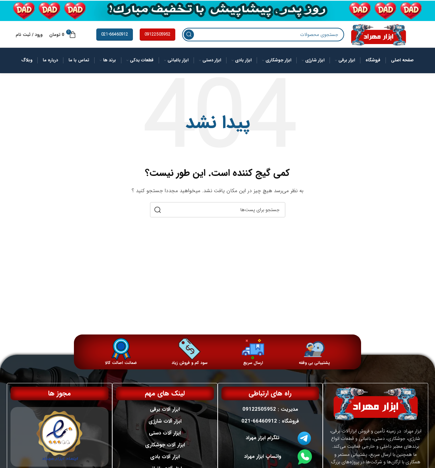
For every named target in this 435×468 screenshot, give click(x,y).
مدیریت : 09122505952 (270, 414)
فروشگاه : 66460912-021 (270, 426)
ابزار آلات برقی (165, 414)
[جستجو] (255, 40)
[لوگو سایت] (370, 40)
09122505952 (157, 40)
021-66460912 (114, 40)
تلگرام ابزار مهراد (262, 443)
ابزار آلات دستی (165, 438)
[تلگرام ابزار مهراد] (304, 443)
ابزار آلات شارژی (165, 426)
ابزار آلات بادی (165, 462)
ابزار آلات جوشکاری (165, 450)
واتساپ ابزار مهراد (262, 461)
